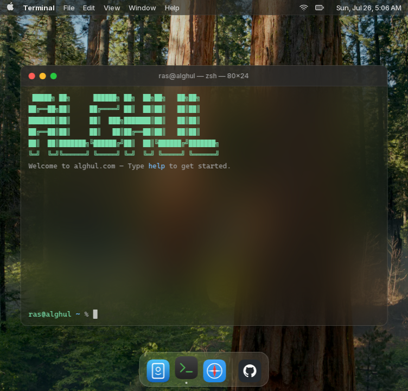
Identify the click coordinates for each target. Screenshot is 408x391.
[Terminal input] (236, 314)
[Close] (32, 76)
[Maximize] (53, 76)
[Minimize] (43, 76)
